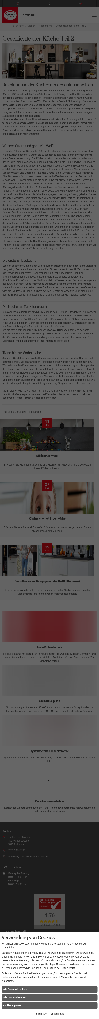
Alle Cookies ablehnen (14, 997)
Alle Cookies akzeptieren (15, 989)
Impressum (41, 1013)
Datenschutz (57, 1013)
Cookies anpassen (12, 1005)
